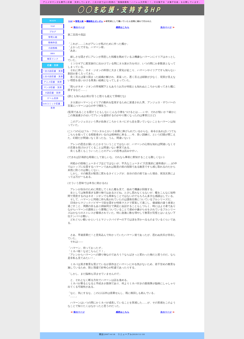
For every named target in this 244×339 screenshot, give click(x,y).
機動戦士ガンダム (94, 21)
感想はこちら (122, 27)
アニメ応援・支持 (53, 82)
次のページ (166, 27)
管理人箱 (79, 21)
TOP (70, 21)
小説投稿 (52, 48)
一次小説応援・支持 (53, 71)
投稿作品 (52, 42)
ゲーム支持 (52, 98)
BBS (53, 53)
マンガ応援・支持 (53, 87)
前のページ (79, 27)
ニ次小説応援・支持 (53, 76)
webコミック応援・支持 (53, 104)
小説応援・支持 (53, 93)
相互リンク (52, 59)
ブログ (52, 31)
